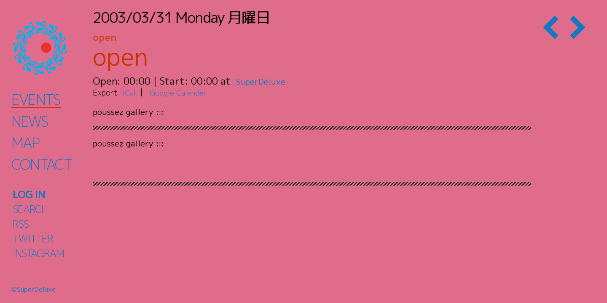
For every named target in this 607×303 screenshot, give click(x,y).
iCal (130, 92)
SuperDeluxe (264, 81)
